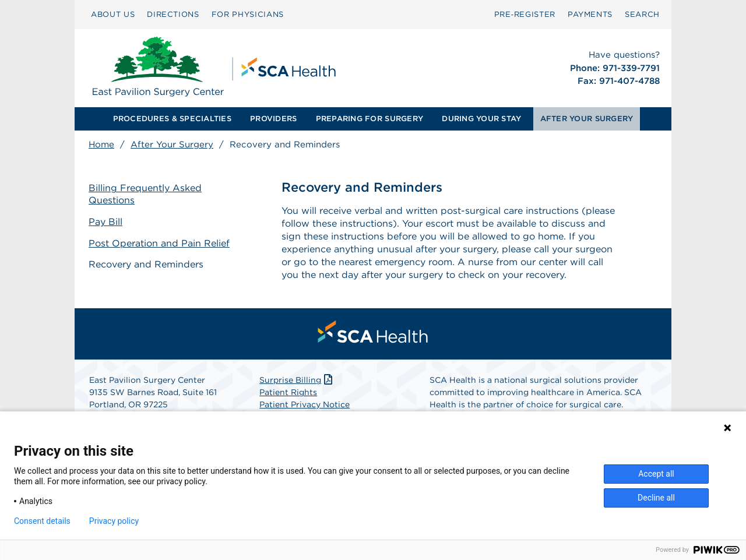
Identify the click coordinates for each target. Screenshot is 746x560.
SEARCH (642, 14)
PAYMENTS (590, 14)
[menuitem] (112, 14)
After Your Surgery (172, 144)
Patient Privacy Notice (304, 404)
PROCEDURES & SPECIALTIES (172, 118)
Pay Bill (105, 221)
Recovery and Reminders (146, 264)
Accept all (656, 473)
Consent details (42, 521)
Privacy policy (114, 521)
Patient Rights (288, 392)
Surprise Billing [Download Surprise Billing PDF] (297, 380)
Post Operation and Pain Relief (159, 243)
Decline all (656, 497)
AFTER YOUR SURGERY (587, 118)
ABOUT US (113, 14)
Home (101, 144)
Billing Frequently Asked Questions (145, 194)
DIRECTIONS (173, 14)
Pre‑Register (524, 14)
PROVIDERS (273, 118)
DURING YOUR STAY (481, 118)
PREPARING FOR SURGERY (369, 118)
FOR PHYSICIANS (248, 14)
